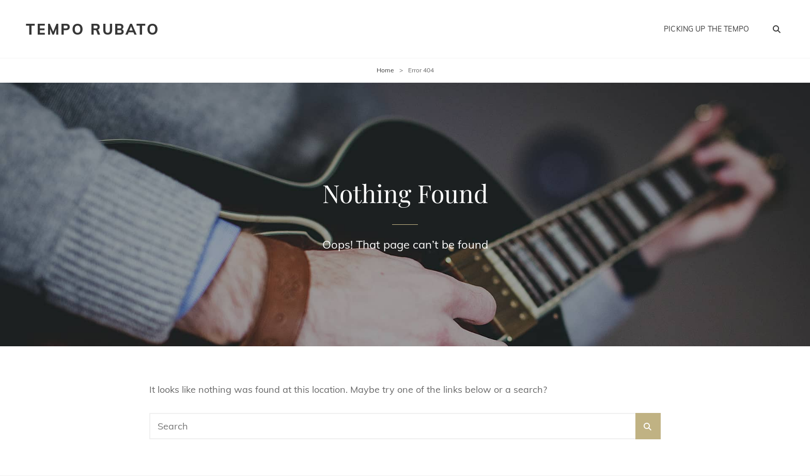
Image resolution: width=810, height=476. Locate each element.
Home (385, 70)
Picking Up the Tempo (706, 29)
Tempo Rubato (93, 29)
